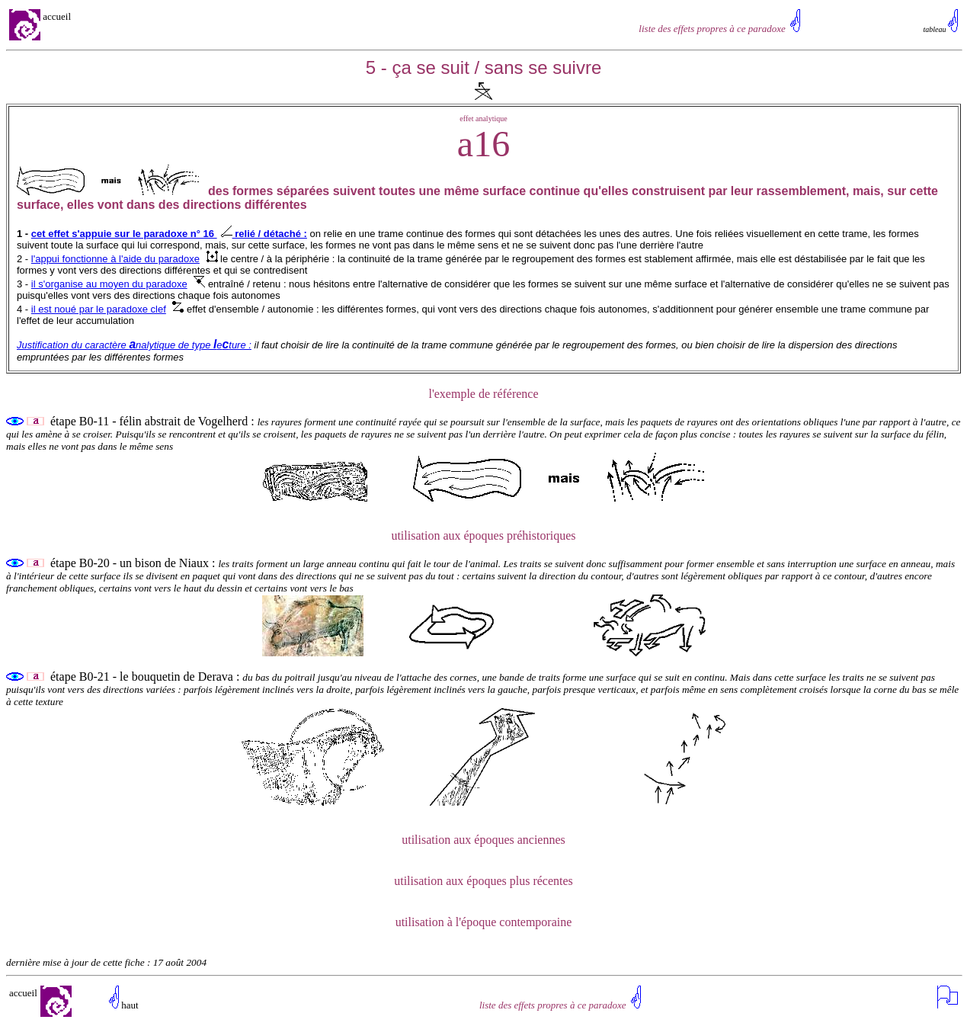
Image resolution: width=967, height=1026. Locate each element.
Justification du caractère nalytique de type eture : (134, 345)
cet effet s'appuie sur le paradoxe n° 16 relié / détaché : (169, 233)
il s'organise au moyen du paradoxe (109, 284)
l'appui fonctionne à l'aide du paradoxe (115, 259)
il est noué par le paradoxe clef (98, 309)
